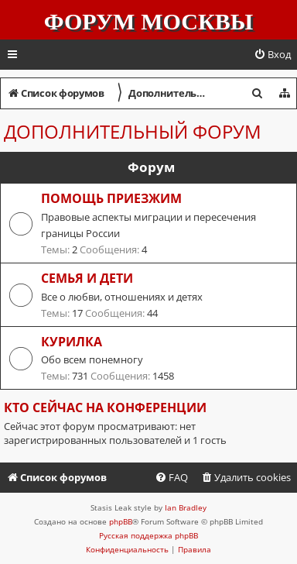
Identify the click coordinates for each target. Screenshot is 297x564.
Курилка (71, 341)
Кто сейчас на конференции (105, 407)
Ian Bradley (186, 507)
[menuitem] (272, 55)
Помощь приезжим (111, 198)
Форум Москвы (148, 22)
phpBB (120, 521)
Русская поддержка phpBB (148, 535)
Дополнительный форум (132, 131)
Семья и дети (87, 278)
